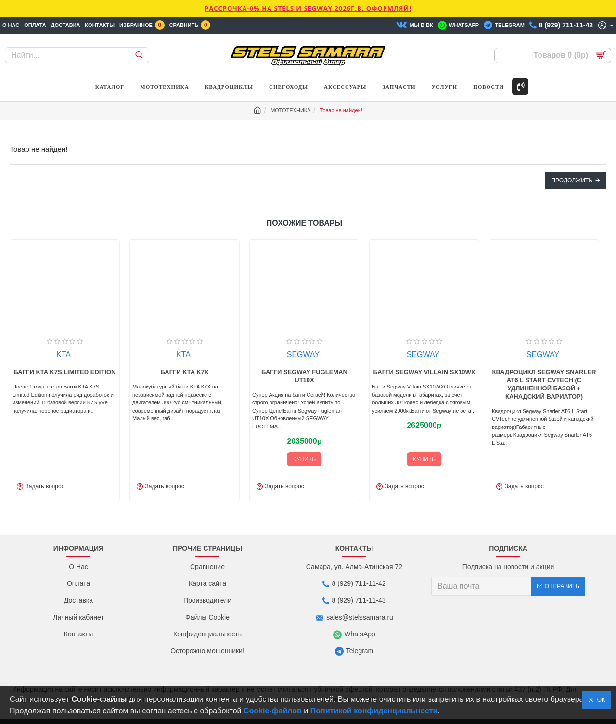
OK (599, 700)
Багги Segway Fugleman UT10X (404, 376)
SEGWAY (402, 354)
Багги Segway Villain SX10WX (524, 371)
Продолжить (571, 180)
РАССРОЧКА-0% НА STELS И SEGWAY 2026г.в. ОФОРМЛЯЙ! (308, 8)
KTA (43, 354)
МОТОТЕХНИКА (290, 110)
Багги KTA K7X (284, 371)
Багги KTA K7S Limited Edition (165, 371)
